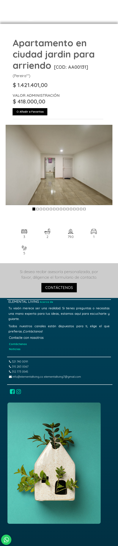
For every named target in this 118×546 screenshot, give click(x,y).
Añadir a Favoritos (30, 111)
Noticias (15, 349)
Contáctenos (18, 344)
